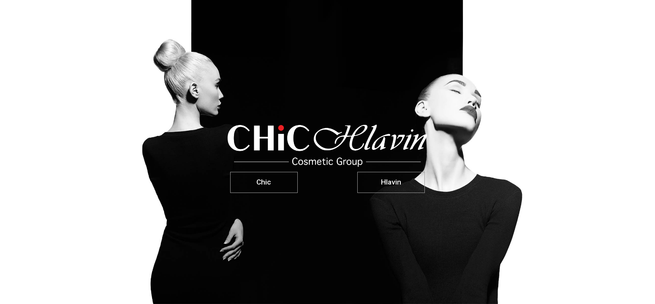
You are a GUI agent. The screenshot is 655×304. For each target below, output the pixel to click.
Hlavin (391, 182)
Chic (263, 182)
